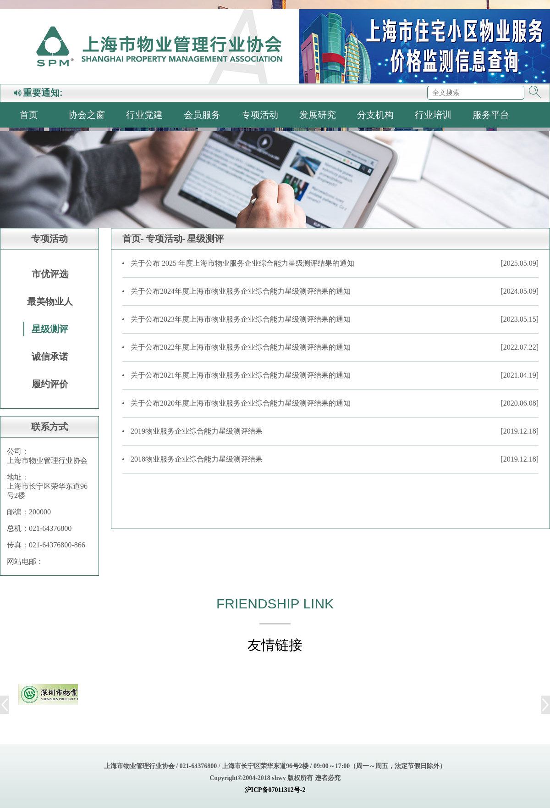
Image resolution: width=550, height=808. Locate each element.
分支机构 (375, 115)
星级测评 (50, 329)
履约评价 (50, 384)
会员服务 (202, 115)
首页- (133, 239)
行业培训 (433, 115)
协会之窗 (86, 115)
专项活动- (166, 239)
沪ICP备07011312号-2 (275, 789)
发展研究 (317, 115)
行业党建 (144, 115)
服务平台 (491, 115)
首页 (29, 115)
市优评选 (50, 274)
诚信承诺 (50, 356)
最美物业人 (50, 301)
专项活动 (260, 115)
